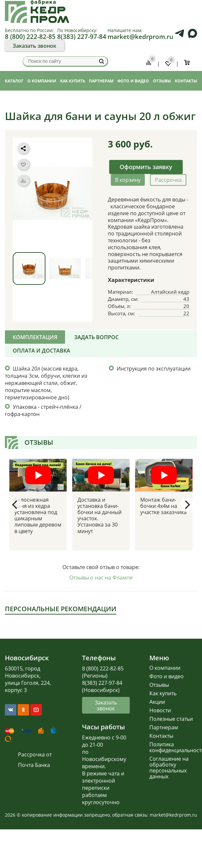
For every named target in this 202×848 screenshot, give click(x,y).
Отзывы (159, 684)
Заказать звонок (34, 45)
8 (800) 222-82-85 (30, 36)
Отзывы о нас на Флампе (101, 577)
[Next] (186, 504)
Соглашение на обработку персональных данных (169, 767)
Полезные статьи (171, 718)
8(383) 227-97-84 (81, 36)
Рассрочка (168, 179)
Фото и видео (166, 676)
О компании (164, 667)
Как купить (163, 693)
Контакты (161, 735)
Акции (157, 701)
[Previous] (15, 504)
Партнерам (163, 727)
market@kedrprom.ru (140, 36)
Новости (160, 710)
